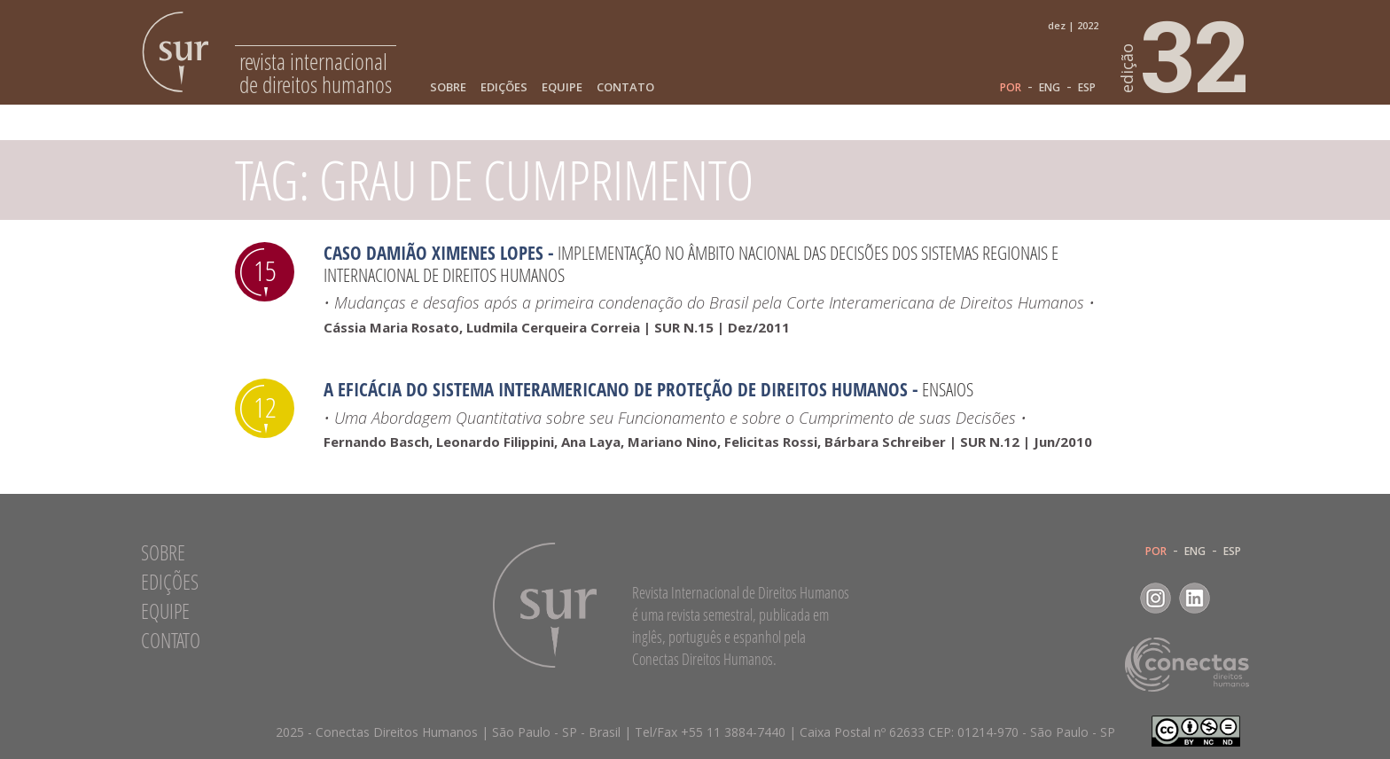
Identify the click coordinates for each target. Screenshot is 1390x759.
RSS (1233, 598)
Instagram (1155, 598)
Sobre (448, 87)
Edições (503, 87)
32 (1185, 54)
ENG (1049, 87)
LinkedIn (1194, 598)
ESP (1087, 87)
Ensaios (947, 389)
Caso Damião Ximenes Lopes (433, 252)
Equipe (562, 87)
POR (1010, 87)
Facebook (1116, 598)
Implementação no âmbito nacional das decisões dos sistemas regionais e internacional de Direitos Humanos (691, 263)
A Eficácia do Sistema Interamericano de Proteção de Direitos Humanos (616, 389)
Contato (625, 87)
